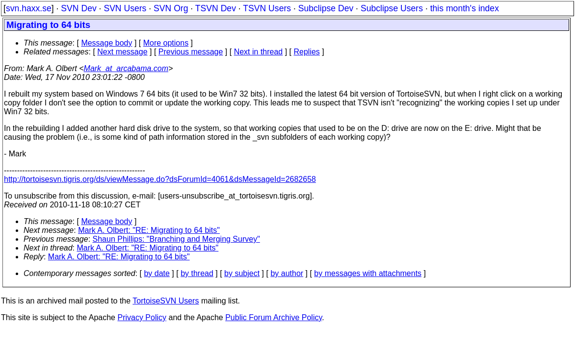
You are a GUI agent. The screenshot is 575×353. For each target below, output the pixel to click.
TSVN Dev (215, 8)
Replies (307, 52)
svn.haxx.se (29, 8)
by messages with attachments (367, 273)
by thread (197, 273)
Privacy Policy (141, 317)
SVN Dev (78, 8)
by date (156, 273)
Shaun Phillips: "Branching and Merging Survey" (176, 239)
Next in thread (258, 52)
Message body (106, 43)
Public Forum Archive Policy (273, 317)
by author (286, 273)
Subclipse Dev (325, 8)
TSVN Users (267, 8)
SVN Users (125, 8)
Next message (122, 52)
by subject (242, 273)
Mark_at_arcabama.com (126, 68)
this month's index (464, 8)
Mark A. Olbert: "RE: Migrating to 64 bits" (149, 230)
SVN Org (171, 8)
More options (166, 43)
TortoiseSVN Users (165, 301)
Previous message (190, 52)
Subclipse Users (392, 8)
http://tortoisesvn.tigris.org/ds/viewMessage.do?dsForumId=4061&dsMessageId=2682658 (160, 179)
